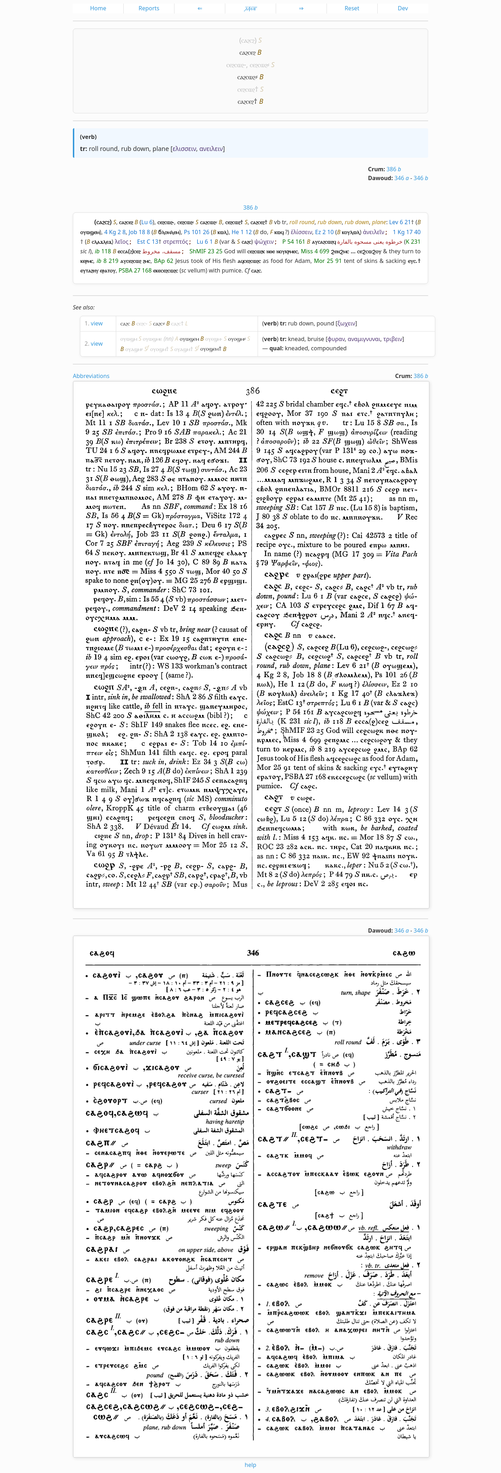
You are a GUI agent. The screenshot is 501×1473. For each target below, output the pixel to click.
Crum (375, 169)
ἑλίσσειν (301, 232)
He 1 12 (242, 232)
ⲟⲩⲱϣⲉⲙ (189, 338)
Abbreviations (91, 376)
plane (160, 148)
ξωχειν (346, 323)
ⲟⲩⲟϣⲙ (236, 338)
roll (93, 148)
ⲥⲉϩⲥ (141, 323)
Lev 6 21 (400, 222)
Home (98, 8)
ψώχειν (264, 242)
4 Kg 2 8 (114, 232)
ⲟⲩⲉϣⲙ (213, 338)
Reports (149, 8)
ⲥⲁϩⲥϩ (247, 40)
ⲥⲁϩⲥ (125, 323)
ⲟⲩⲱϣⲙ (128, 338)
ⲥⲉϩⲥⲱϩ (235, 64)
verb (88, 137)
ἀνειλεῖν (373, 232)
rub (126, 148)
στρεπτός (175, 242)
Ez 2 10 (324, 232)
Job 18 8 (139, 232)
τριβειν (392, 339)
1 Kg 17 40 (407, 232)
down (141, 148)
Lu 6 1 (205, 242)
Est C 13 (147, 242)
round (109, 148)
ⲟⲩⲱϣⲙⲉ (152, 338)
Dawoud (380, 178)
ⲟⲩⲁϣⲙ (133, 349)
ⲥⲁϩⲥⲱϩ (246, 76)
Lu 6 (147, 222)
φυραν (336, 339)
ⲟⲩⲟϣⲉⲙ (209, 349)
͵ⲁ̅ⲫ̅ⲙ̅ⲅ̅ (250, 8)
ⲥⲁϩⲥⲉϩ (247, 52)
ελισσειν (184, 148)
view (97, 323)
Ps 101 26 (197, 232)
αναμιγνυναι (364, 339)
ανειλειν (211, 148)
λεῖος (121, 242)
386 (394, 169)
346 (401, 178)
